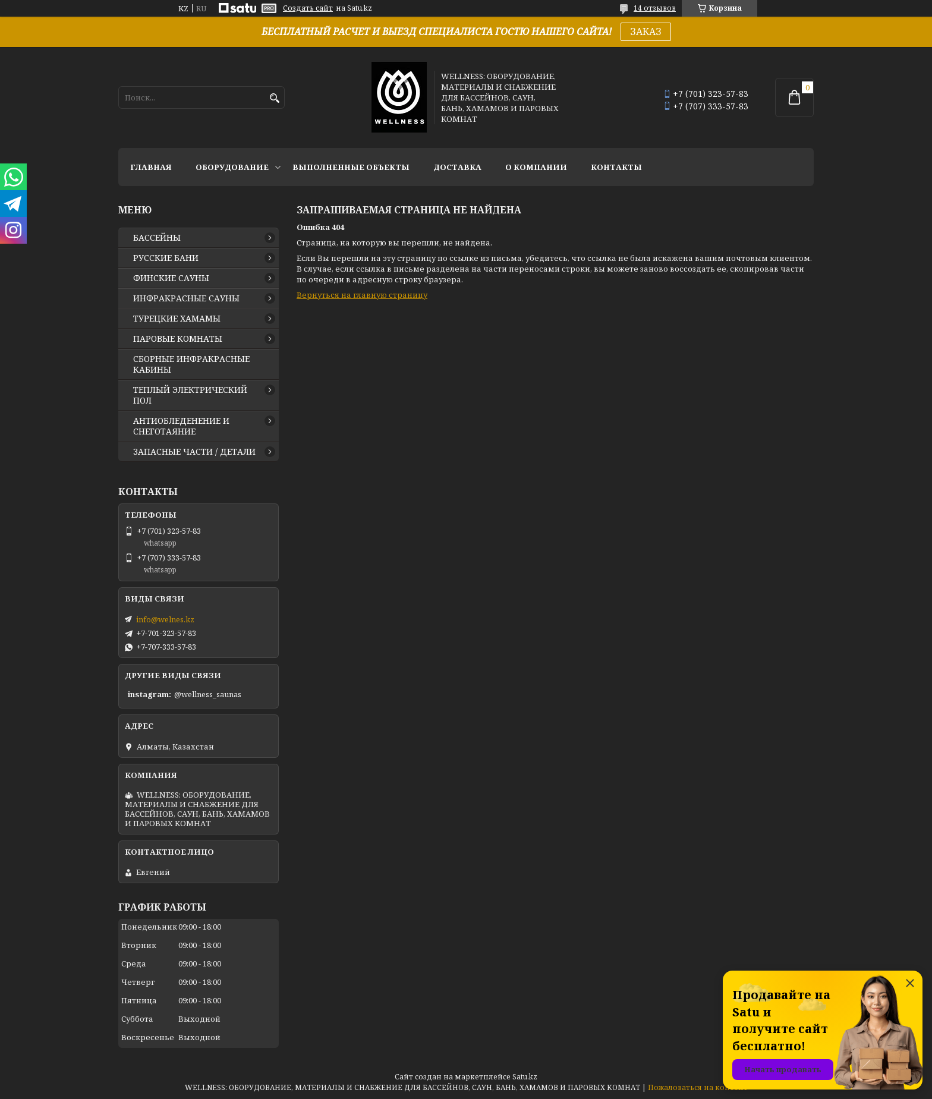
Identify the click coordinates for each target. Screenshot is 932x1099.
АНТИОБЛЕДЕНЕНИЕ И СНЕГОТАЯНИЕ (181, 426)
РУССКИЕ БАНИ (166, 258)
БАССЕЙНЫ (157, 237)
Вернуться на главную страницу (362, 294)
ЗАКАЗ (646, 31)
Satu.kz (524, 1077)
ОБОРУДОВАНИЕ (232, 167)
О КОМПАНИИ (536, 167)
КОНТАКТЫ (616, 167)
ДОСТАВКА (457, 167)
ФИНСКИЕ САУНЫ (171, 278)
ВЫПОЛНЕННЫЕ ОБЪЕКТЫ (351, 167)
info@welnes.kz (165, 619)
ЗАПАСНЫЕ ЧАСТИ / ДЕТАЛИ (194, 451)
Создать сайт (308, 8)
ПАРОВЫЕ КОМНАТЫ (177, 338)
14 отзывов (655, 8)
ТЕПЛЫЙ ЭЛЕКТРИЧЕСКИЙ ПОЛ (190, 395)
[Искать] (274, 98)
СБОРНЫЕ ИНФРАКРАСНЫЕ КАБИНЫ (191, 364)
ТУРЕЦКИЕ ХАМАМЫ (177, 318)
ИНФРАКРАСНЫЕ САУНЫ (186, 298)
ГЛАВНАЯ (151, 167)
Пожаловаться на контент (698, 1087)
